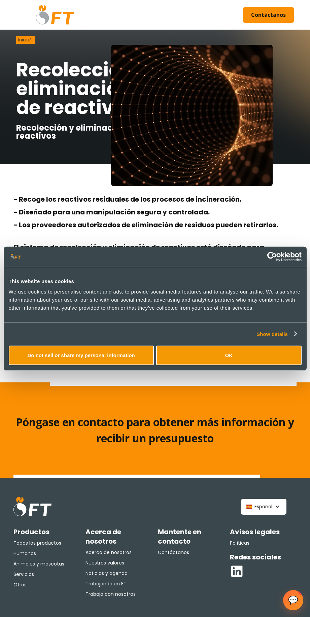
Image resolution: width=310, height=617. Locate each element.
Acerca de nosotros (108, 552)
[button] (263, 507)
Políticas (239, 543)
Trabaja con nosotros (110, 594)
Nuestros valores (104, 562)
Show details (272, 334)
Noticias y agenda (106, 573)
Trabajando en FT (106, 583)
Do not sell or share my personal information (81, 355)
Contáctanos (268, 15)
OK (229, 355)
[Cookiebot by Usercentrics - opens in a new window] (272, 256)
